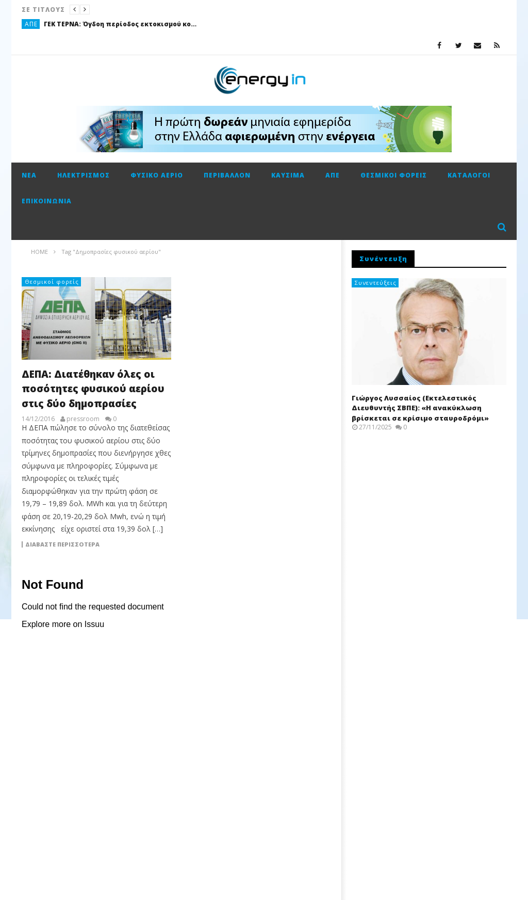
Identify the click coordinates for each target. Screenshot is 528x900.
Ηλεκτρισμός (83, 175)
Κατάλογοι (469, 175)
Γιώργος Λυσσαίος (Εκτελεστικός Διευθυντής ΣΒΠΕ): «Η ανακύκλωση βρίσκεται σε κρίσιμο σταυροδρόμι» (420, 408)
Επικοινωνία (47, 201)
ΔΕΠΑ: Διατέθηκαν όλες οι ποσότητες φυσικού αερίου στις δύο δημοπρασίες (93, 388)
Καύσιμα (288, 175)
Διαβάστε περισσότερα (62, 544)
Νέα (29, 175)
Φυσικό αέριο (156, 175)
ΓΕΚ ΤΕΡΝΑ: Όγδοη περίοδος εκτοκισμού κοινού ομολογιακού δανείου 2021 (121, 24)
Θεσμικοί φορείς (393, 175)
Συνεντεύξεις (376, 282)
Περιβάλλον (227, 175)
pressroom (83, 419)
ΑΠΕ (31, 24)
